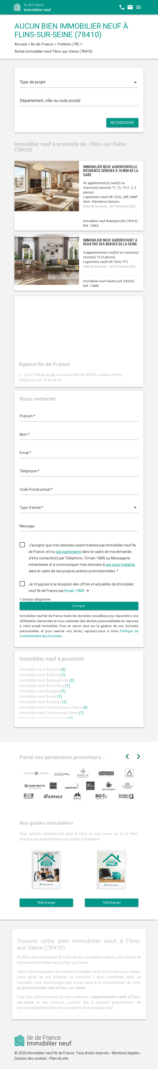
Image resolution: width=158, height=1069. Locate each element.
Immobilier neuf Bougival (43, 691)
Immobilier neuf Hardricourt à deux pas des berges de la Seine (110, 242)
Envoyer (79, 606)
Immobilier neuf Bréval (41, 697)
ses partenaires (68, 552)
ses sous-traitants (120, 565)
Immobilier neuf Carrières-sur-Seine (52, 713)
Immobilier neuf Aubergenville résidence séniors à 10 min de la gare (110, 171)
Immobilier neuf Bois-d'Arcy (45, 686)
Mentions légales (125, 1053)
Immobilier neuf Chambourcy (46, 718)
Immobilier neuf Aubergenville (47, 680)
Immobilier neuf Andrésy (42, 675)
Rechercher (122, 123)
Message (27, 526)
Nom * (25, 434)
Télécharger (46, 902)
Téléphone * (30, 471)
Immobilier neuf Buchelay (43, 702)
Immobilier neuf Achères (42, 669)
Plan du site (59, 1058)
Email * (25, 453)
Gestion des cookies (30, 1058)
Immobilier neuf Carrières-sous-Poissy (54, 707)
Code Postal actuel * (36, 489)
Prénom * (27, 416)
